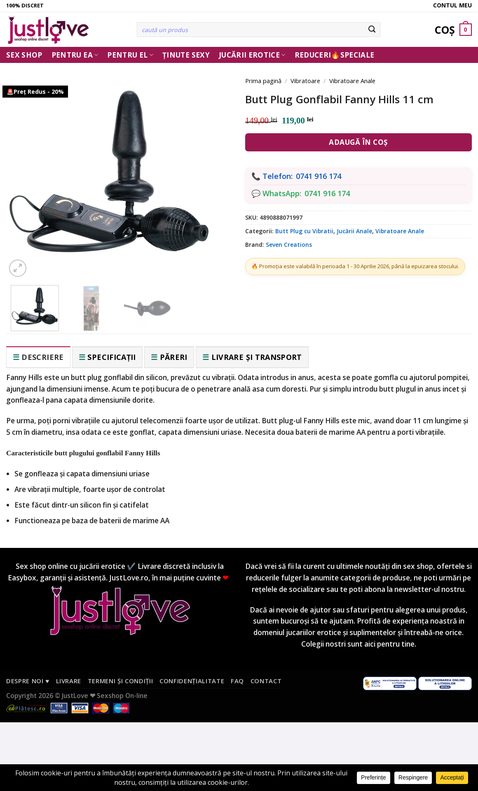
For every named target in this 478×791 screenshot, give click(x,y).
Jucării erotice (252, 55)
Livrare (69, 681)
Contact (266, 681)
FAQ (237, 681)
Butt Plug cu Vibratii (304, 231)
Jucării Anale (354, 231)
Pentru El (130, 55)
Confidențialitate (191, 681)
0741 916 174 (318, 176)
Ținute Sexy (186, 55)
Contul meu (452, 5)
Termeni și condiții (120, 681)
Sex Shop (24, 55)
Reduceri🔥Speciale (335, 55)
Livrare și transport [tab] (256, 357)
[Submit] (372, 29)
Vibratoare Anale (352, 81)
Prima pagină (263, 81)
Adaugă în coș (358, 142)
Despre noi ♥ (27, 681)
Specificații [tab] (111, 357)
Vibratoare (305, 81)
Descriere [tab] (42, 357)
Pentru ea (75, 55)
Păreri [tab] (173, 357)
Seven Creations (289, 244)
